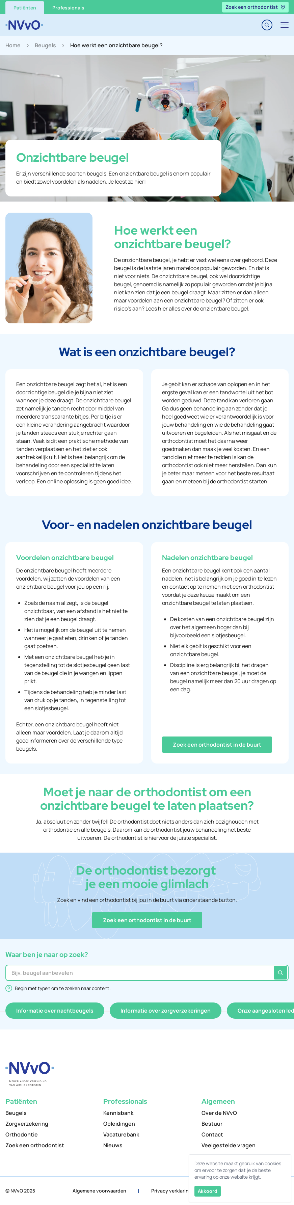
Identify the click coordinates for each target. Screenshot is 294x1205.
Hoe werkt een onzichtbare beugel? (116, 45)
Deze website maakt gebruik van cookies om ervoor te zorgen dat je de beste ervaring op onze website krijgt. (237, 1170)
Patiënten (25, 7)
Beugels (45, 45)
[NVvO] (24, 25)
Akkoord (207, 1191)
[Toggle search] (267, 25)
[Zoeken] (280, 973)
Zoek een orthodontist (255, 7)
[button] (217, 745)
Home (13, 45)
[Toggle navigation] (284, 25)
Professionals (68, 7)
